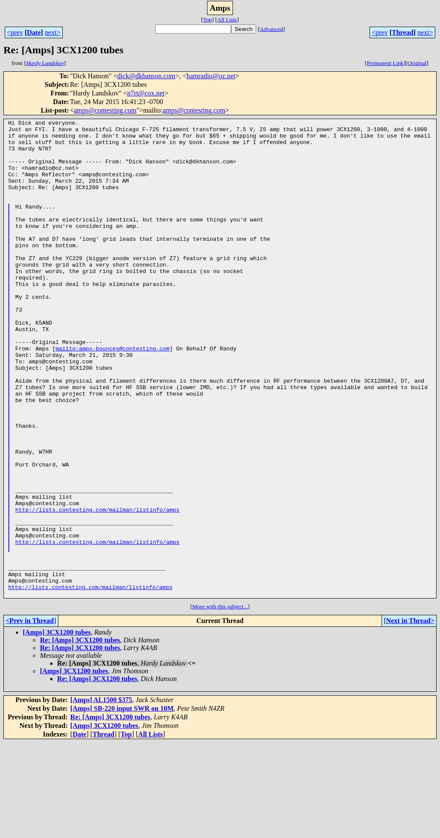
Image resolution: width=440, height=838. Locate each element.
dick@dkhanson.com (146, 76)
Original (416, 63)
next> (53, 32)
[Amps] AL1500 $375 (101, 795)
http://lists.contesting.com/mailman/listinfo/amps (97, 588)
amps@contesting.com (105, 110)
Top (207, 19)
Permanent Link (385, 63)
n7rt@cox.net (146, 93)
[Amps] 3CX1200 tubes (57, 727)
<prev (15, 32)
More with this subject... (220, 702)
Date (34, 32)
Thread (402, 32)
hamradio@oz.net (210, 76)
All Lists (227, 19)
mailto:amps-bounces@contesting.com (112, 395)
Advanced (271, 29)
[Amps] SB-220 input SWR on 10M (122, 803)
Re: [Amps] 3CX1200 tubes (80, 735)
